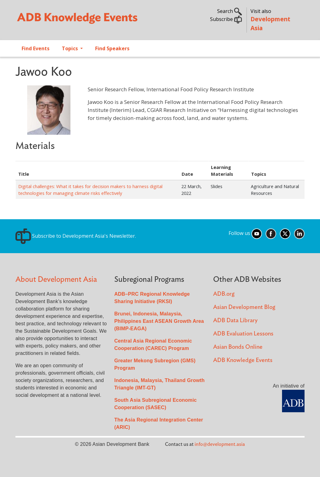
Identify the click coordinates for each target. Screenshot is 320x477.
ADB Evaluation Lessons (243, 334)
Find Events (35, 48)
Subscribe (226, 19)
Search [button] (229, 11)
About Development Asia (56, 279)
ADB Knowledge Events (242, 360)
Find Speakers (112, 48)
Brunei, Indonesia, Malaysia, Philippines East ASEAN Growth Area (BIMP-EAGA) (159, 321)
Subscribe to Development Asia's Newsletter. (75, 235)
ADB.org (223, 294)
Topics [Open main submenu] (70, 48)
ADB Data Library (235, 320)
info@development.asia (220, 444)
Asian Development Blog (244, 307)
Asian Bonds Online (238, 347)
